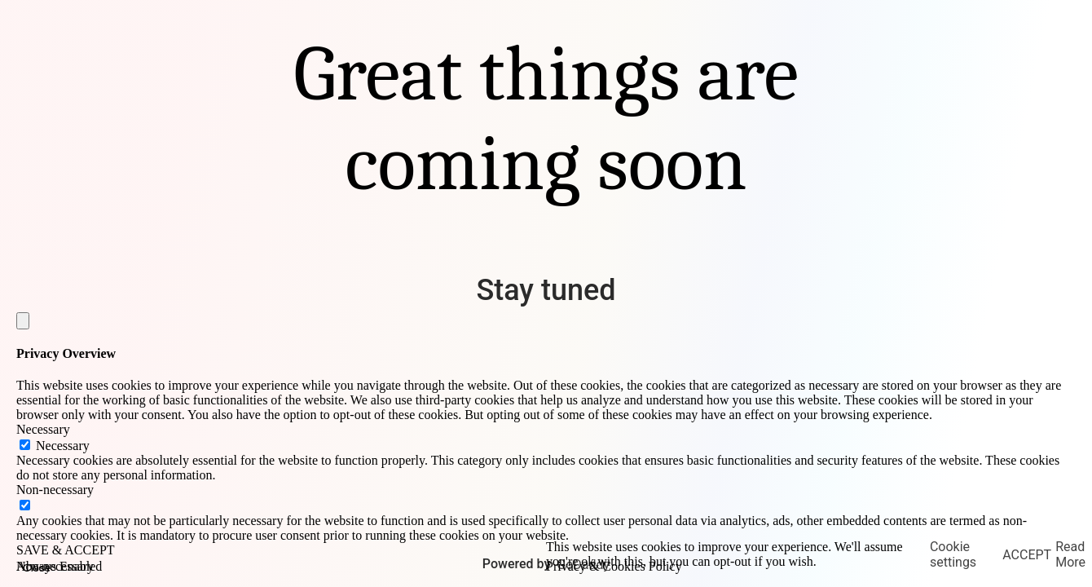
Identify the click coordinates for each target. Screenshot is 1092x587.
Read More (1070, 554)
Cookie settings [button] (953, 554)
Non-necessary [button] (55, 490)
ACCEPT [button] (1026, 555)
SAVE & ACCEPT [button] (65, 550)
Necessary (63, 445)
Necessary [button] (43, 429)
